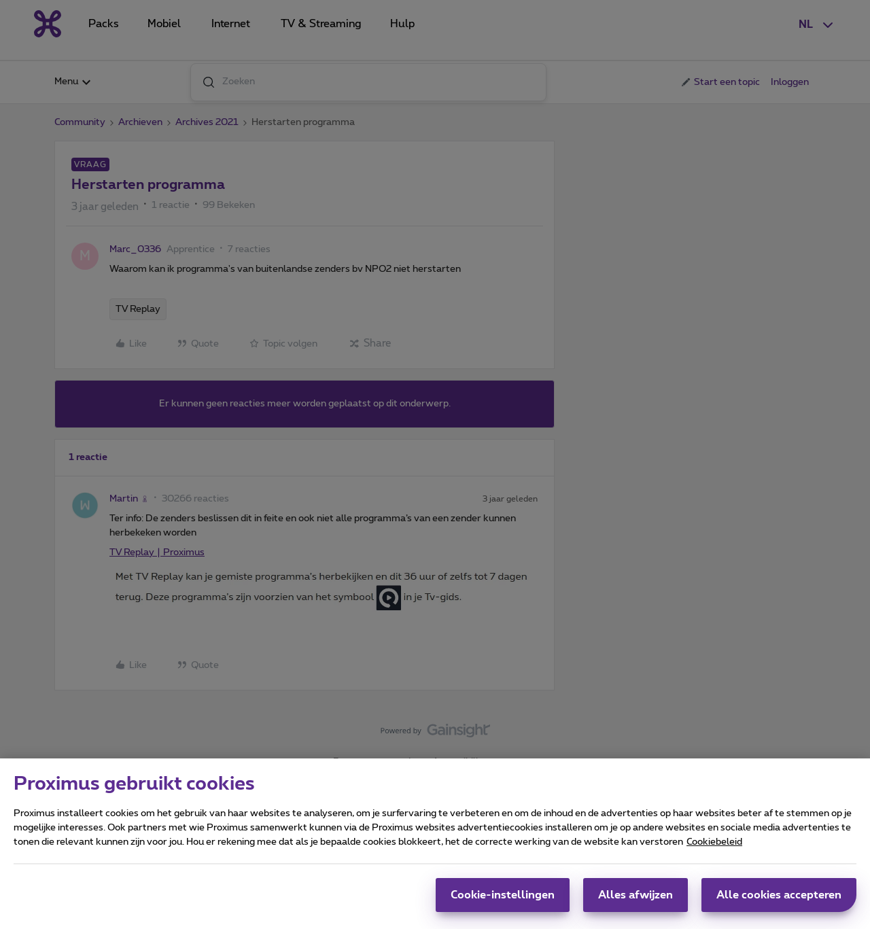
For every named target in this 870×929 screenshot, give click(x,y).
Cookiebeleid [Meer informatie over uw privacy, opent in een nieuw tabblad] (714, 850)
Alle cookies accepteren (778, 903)
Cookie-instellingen (503, 903)
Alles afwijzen (635, 903)
